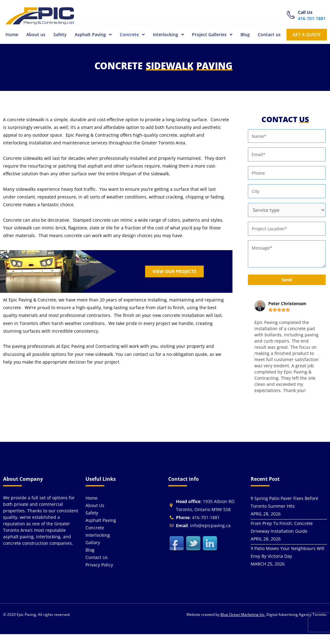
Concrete (131, 35)
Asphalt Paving (92, 35)
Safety (58, 35)
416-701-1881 (312, 18)
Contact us (268, 35)
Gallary (93, 544)
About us (34, 35)
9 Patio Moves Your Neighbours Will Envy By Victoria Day (287, 554)
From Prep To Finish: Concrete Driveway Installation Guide (282, 529)
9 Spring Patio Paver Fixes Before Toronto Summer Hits (284, 504)
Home (9, 35)
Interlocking (167, 35)
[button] (92, 35)
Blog (244, 35)
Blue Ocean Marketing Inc (242, 616)
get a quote (306, 35)
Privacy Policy (99, 567)
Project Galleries (211, 35)
